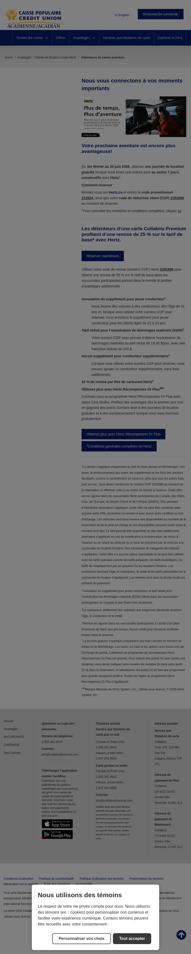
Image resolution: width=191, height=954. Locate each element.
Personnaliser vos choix (81, 938)
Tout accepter (132, 938)
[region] (95, 917)
